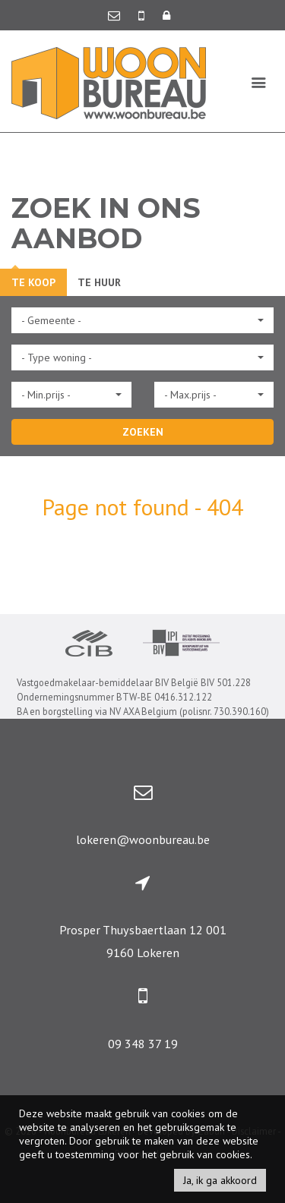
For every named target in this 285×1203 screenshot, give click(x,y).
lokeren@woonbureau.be (143, 839)
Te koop (33, 282)
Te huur (99, 282)
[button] (142, 320)
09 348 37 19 (143, 1043)
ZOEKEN (142, 432)
